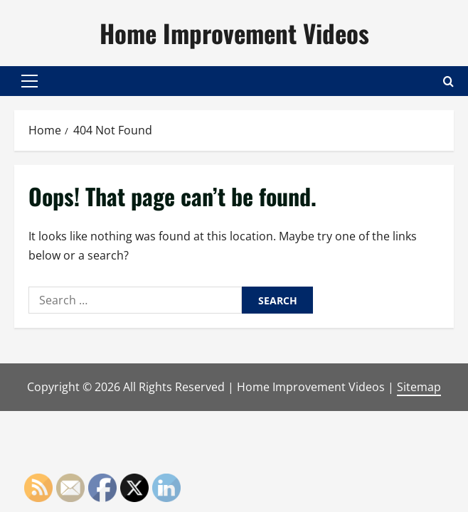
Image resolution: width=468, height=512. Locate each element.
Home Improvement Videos (234, 32)
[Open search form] (448, 81)
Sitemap (419, 387)
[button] (29, 81)
